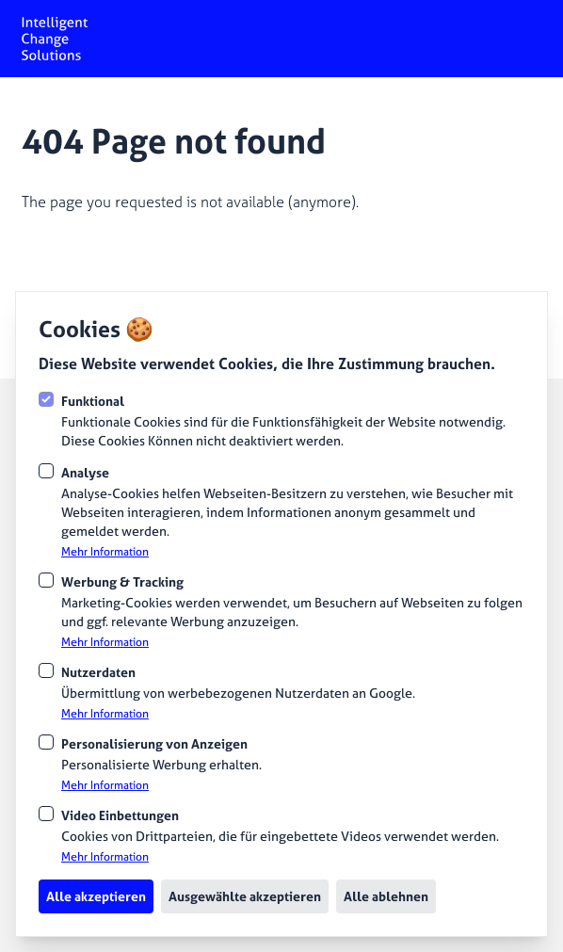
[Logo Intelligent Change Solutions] (55, 38)
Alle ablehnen (386, 896)
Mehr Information (105, 551)
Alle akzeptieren (96, 896)
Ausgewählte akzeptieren (245, 896)
